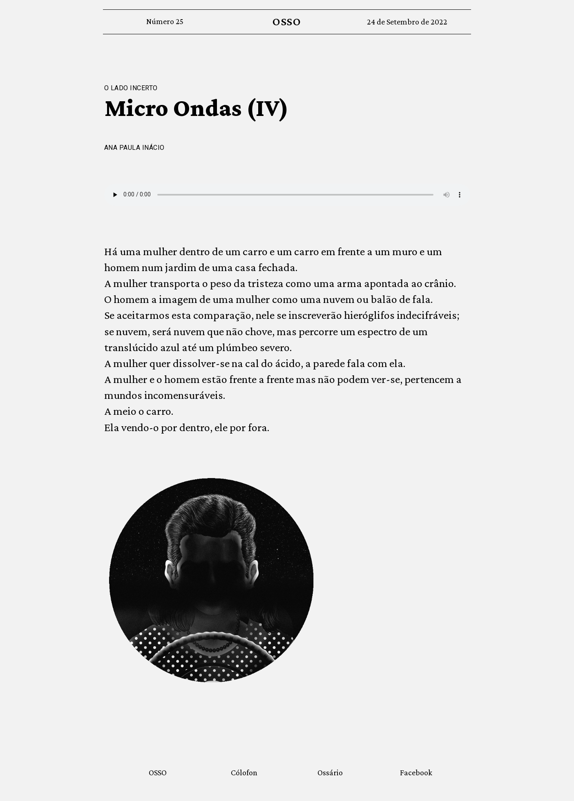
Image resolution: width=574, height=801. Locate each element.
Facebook (416, 772)
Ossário (330, 772)
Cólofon (244, 772)
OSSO (287, 21)
